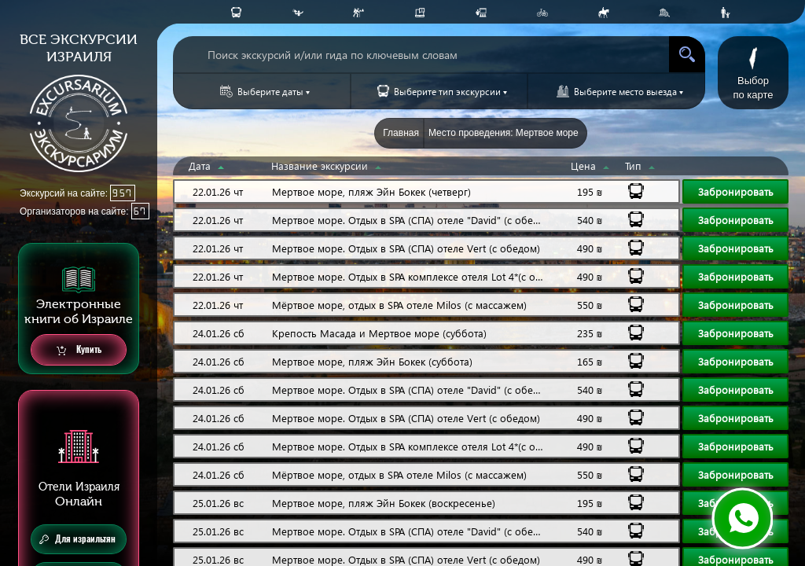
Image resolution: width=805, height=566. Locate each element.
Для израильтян (77, 539)
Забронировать (736, 191)
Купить (79, 350)
